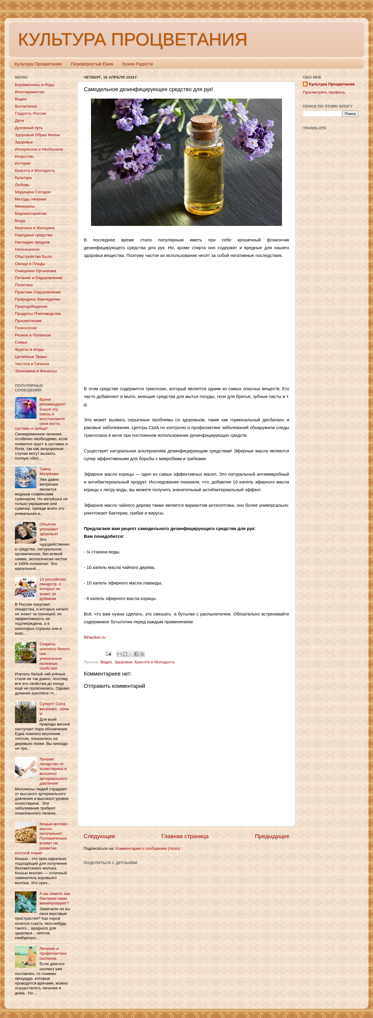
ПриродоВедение (31, 306)
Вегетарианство (29, 92)
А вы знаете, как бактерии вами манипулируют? (54, 898)
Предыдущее (272, 836)
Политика (24, 285)
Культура (23, 177)
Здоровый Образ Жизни (37, 135)
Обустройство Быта (33, 256)
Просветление (28, 321)
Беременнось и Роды (35, 84)
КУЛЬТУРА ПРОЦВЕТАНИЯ (132, 39)
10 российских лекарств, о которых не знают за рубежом (52, 589)
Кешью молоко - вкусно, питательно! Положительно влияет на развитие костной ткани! (42, 838)
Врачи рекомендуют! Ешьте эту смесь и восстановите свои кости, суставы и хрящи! (40, 414)
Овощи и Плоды (30, 263)
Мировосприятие (31, 213)
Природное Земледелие (37, 299)
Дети (19, 120)
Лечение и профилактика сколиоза (52, 953)
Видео (106, 662)
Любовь (22, 185)
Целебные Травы (31, 356)
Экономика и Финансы (36, 371)
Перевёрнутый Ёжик (92, 63)
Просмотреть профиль (324, 92)
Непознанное (27, 249)
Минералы (25, 206)
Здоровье (123, 662)
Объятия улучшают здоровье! (48, 529)
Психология (26, 328)
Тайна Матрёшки (48, 471)
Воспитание (26, 106)
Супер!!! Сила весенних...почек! (54, 709)
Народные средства (33, 235)
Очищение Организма (35, 271)
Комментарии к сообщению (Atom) (147, 848)
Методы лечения (30, 199)
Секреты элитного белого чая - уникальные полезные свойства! (54, 656)
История (22, 163)
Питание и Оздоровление (39, 277)
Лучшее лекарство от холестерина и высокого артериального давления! (53, 771)
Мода (20, 220)
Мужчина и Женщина (35, 228)
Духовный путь (29, 127)
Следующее (99, 836)
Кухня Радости (137, 63)
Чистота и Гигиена (32, 364)
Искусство (24, 156)
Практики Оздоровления (38, 292)
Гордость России (30, 113)
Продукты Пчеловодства (38, 313)
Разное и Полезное (33, 335)
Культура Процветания (38, 63)
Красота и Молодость (155, 662)
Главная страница (185, 836)
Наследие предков (32, 242)
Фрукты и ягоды (29, 349)
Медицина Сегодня (33, 192)
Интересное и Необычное (39, 149)
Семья (21, 342)
